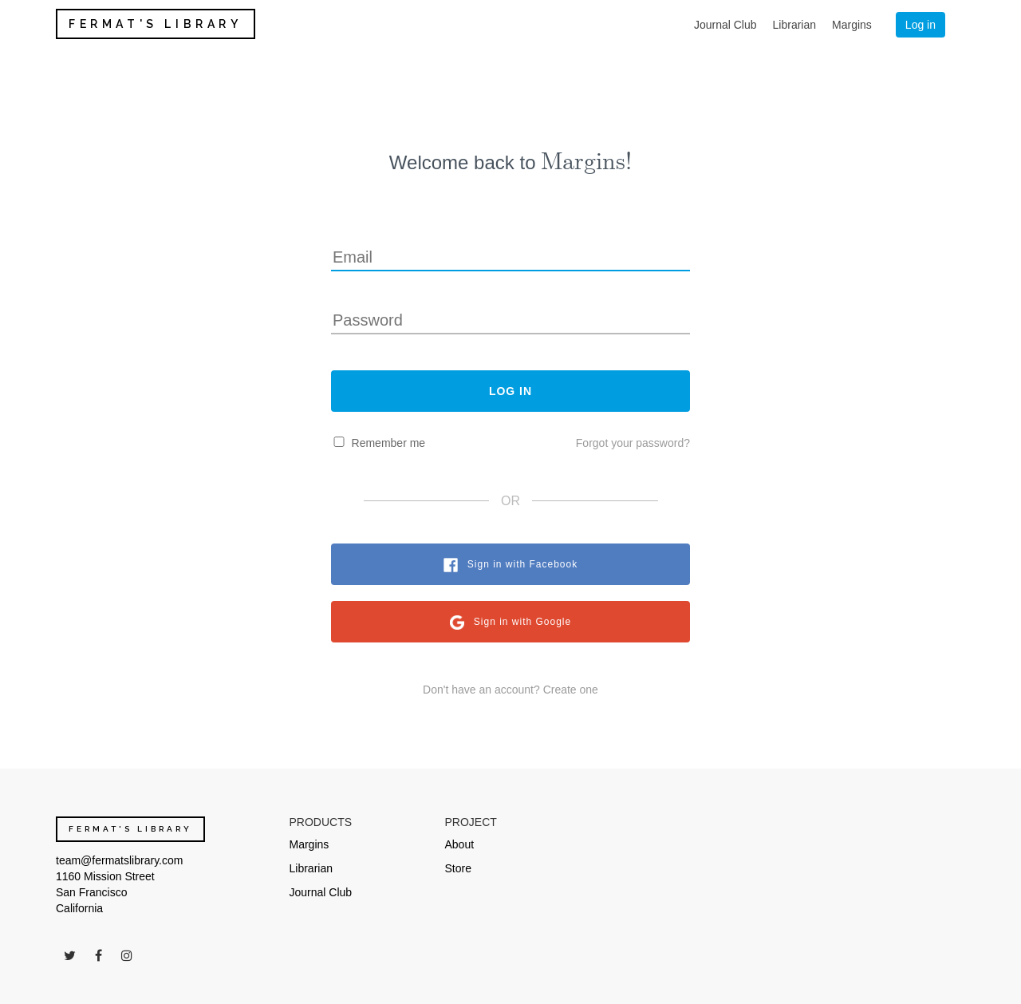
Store (458, 868)
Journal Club (725, 24)
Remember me (389, 443)
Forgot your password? (633, 443)
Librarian (794, 24)
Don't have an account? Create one (510, 689)
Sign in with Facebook (522, 564)
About (460, 844)
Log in (920, 24)
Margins (852, 24)
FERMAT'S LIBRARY (155, 24)
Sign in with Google (522, 621)
